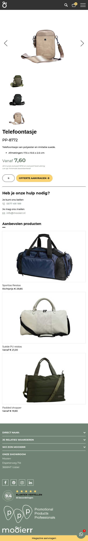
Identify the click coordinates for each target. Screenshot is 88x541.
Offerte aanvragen (32, 178)
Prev (5, 43)
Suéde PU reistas (12, 346)
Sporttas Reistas (11, 285)
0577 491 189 (11, 203)
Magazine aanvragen (44, 538)
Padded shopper (11, 407)
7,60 (20, 160)
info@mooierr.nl (13, 212)
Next (82, 43)
